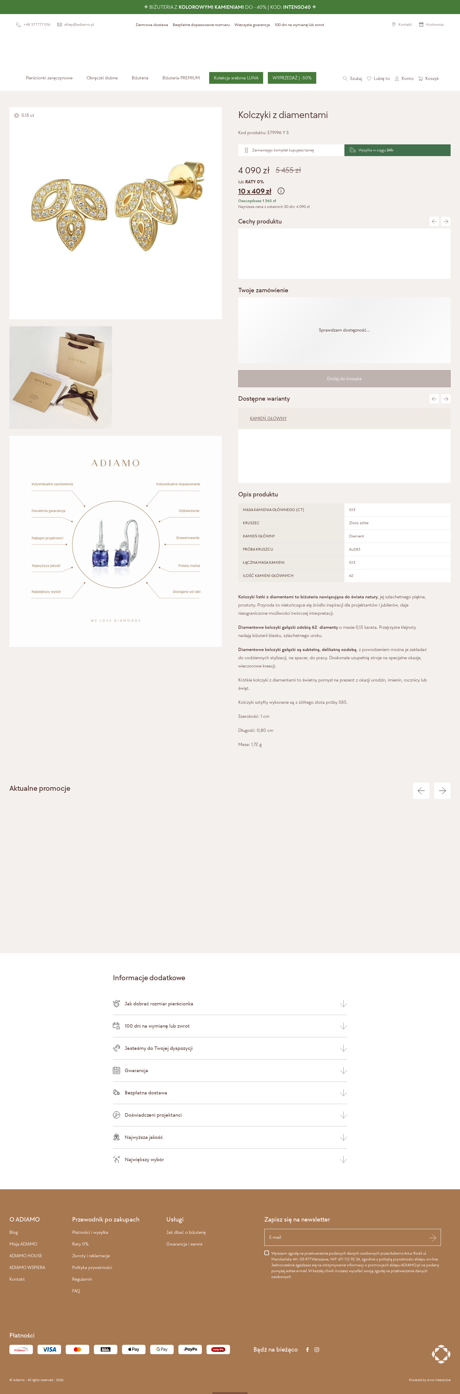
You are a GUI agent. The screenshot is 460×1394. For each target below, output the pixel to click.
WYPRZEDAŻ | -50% (292, 78)
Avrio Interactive (439, 1380)
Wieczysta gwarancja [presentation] (252, 24)
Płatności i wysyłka (90, 1232)
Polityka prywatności (92, 1267)
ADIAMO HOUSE (25, 1255)
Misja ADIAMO (23, 1244)
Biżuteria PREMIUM (181, 78)
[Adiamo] (230, 50)
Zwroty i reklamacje (91, 1255)
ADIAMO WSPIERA (27, 1267)
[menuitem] (49, 78)
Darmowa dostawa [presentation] (152, 24)
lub (344, 188)
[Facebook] (307, 1349)
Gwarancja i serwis (184, 1244)
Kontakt (17, 1279)
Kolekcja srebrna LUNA (236, 78)
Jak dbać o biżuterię (186, 1232)
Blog (13, 1232)
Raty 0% (80, 1244)
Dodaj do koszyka (344, 378)
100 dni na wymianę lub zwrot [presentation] (299, 24)
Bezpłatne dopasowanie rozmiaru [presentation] (201, 24)
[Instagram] (316, 1349)
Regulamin (82, 1279)
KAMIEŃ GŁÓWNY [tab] (268, 418)
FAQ (76, 1291)
